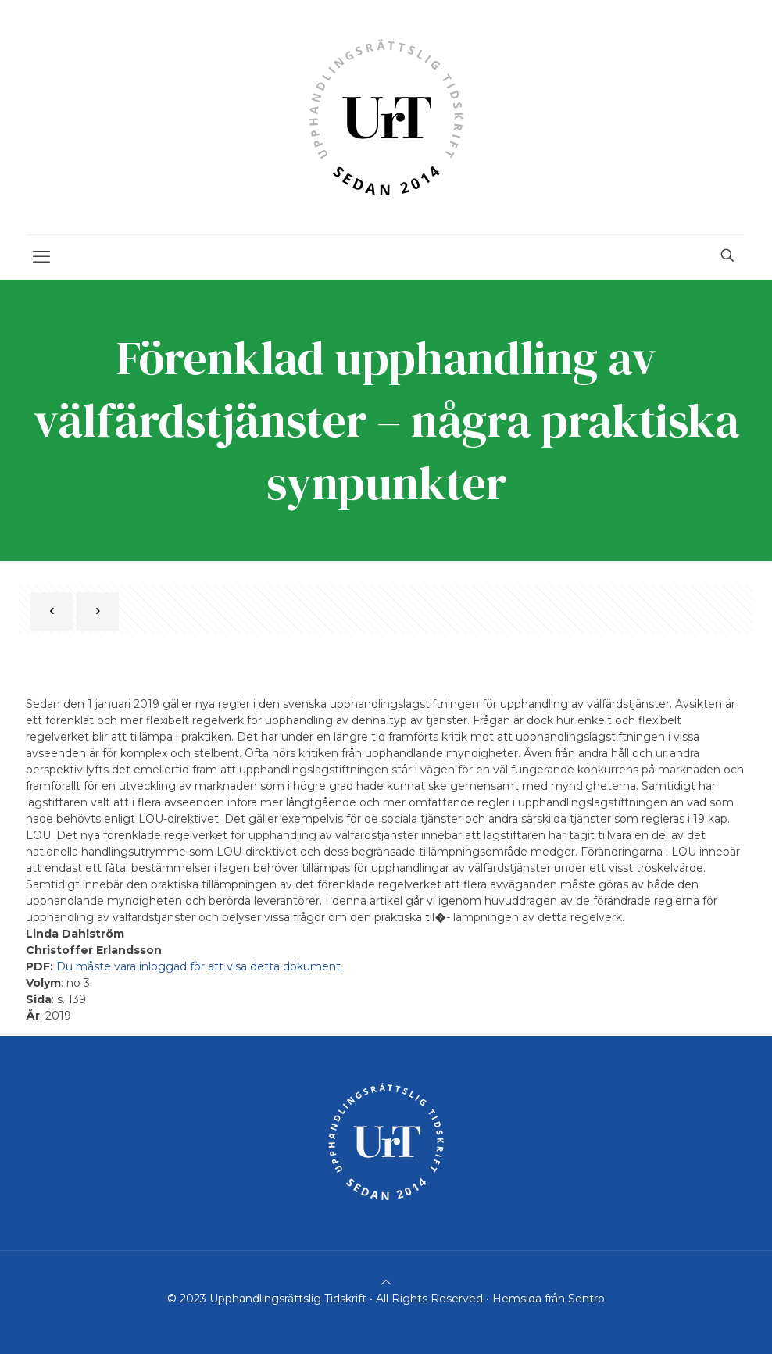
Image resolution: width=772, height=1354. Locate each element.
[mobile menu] (41, 257)
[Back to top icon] (386, 1282)
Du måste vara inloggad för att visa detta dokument (198, 966)
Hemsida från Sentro (548, 1298)
